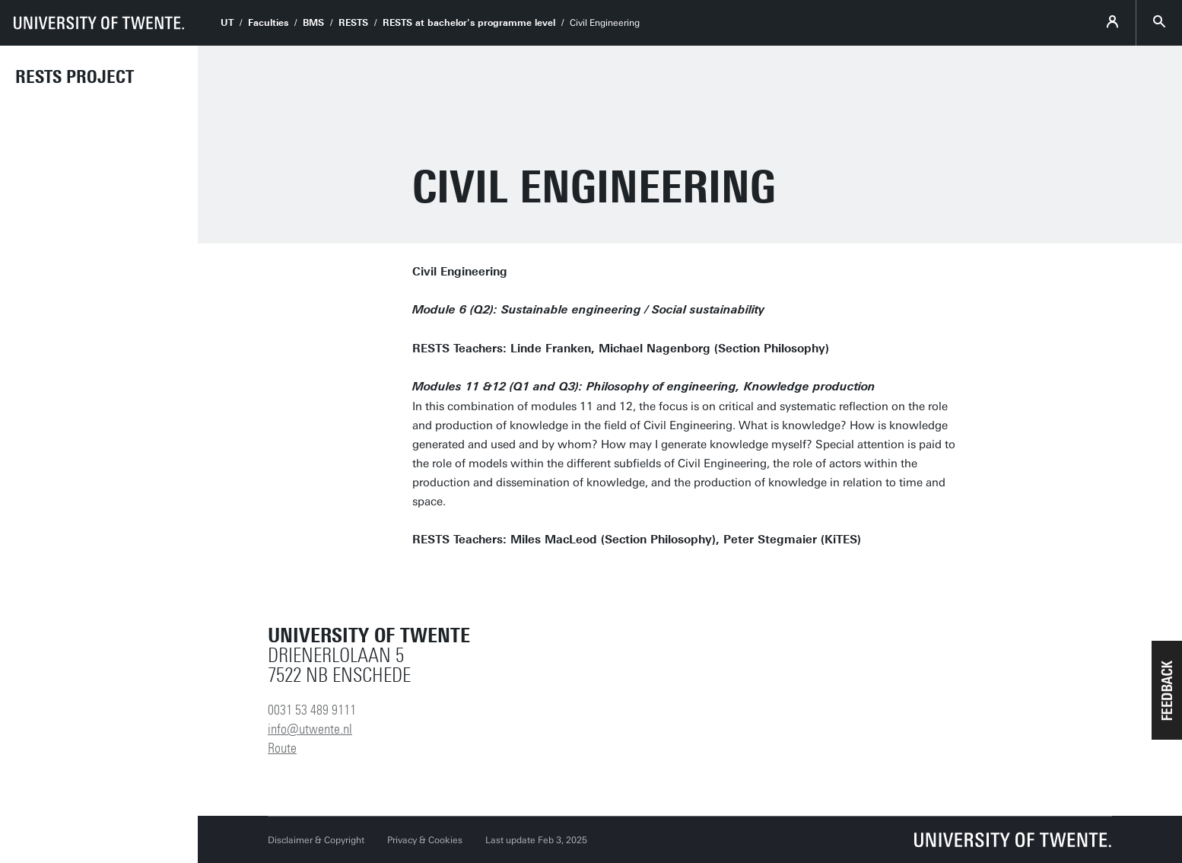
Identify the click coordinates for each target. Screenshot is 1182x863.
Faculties (268, 23)
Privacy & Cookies (424, 840)
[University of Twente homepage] (99, 23)
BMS (313, 23)
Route (282, 748)
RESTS (353, 23)
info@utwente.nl (310, 729)
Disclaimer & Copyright (316, 840)
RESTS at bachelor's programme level (469, 23)
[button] (1167, 690)
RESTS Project (74, 76)
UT (227, 23)
